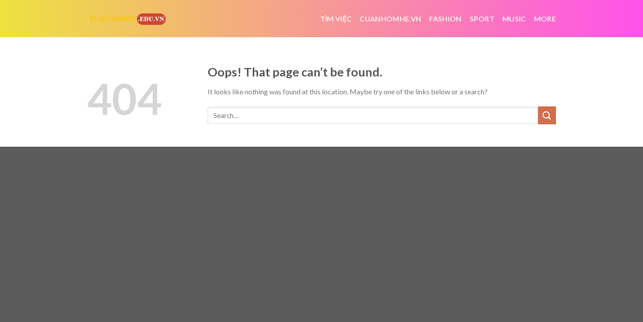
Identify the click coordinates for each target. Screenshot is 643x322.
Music (514, 18)
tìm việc (336, 18)
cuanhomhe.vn (390, 18)
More (545, 18)
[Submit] (547, 115)
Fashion (445, 18)
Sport (482, 18)
